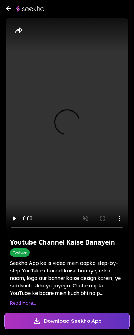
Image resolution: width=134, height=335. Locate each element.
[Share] (18, 30)
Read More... (23, 303)
